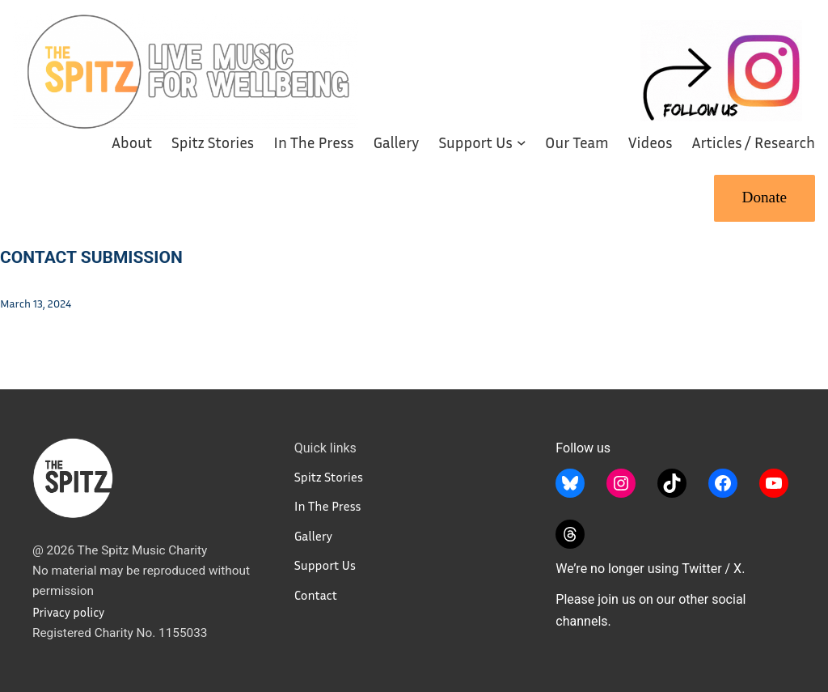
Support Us (325, 565)
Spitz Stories (328, 477)
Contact (315, 595)
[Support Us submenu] (521, 142)
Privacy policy (68, 612)
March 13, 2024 (35, 303)
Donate (764, 197)
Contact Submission (91, 257)
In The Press (327, 506)
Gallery (313, 536)
